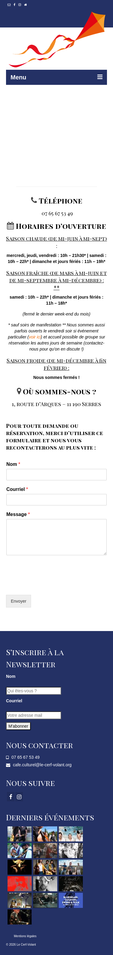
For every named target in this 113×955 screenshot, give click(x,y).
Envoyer (18, 601)
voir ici (35, 337)
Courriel (17, 489)
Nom (13, 464)
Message (18, 514)
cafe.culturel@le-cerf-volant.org (39, 764)
